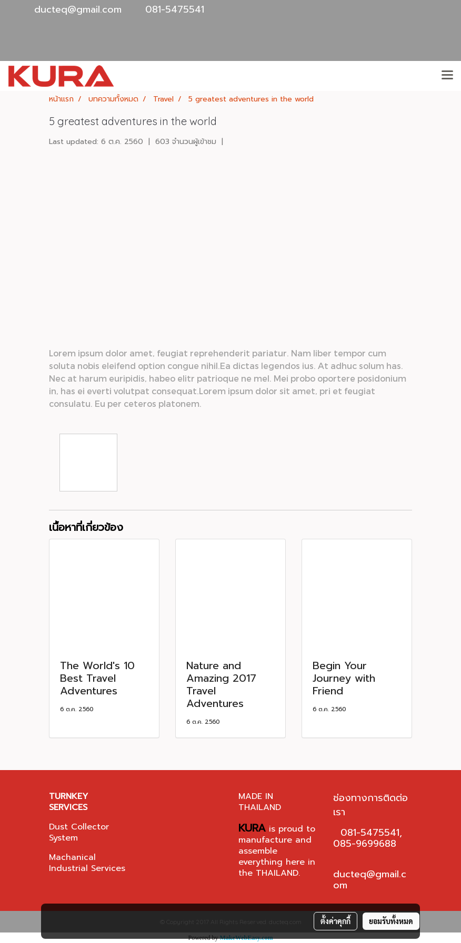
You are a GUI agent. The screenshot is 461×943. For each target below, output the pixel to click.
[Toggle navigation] (447, 75)
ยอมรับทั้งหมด (391, 921)
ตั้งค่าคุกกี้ (335, 921)
